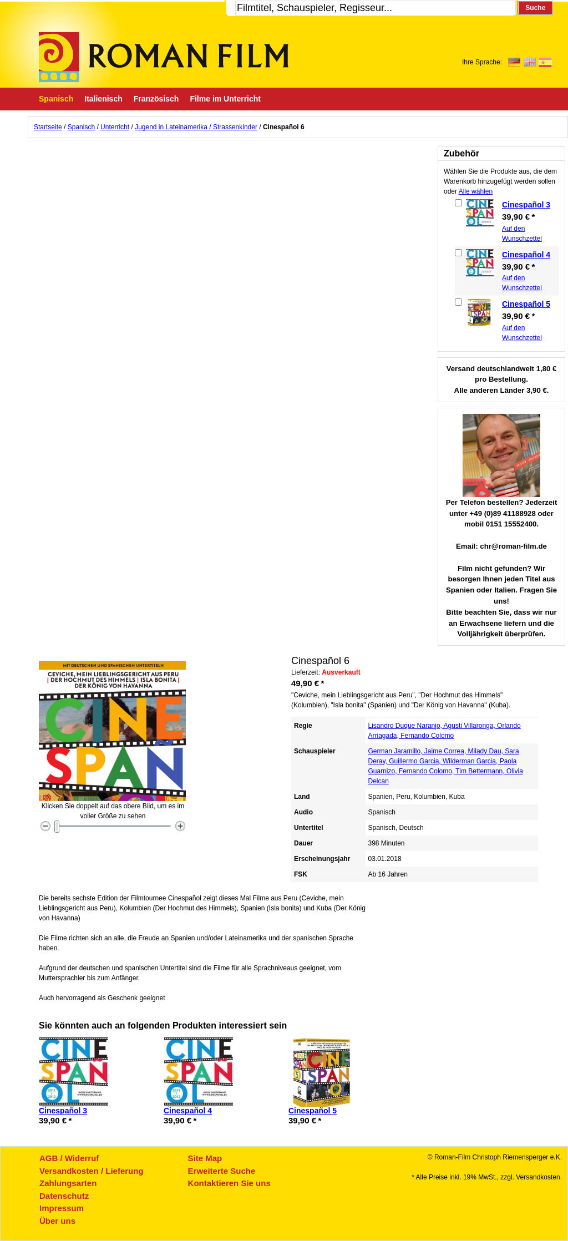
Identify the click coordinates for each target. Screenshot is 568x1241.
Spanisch (81, 127)
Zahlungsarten (68, 1183)
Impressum (61, 1208)
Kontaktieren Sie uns (229, 1183)
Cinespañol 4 (526, 254)
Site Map (205, 1158)
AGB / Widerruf (69, 1158)
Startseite (48, 127)
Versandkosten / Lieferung (91, 1171)
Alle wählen (476, 191)
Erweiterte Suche (222, 1171)
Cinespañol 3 (526, 204)
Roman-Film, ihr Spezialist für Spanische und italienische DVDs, (163, 57)
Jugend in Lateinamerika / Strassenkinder (196, 127)
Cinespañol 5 (526, 304)
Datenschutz (64, 1196)
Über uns (57, 1220)
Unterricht (114, 127)
